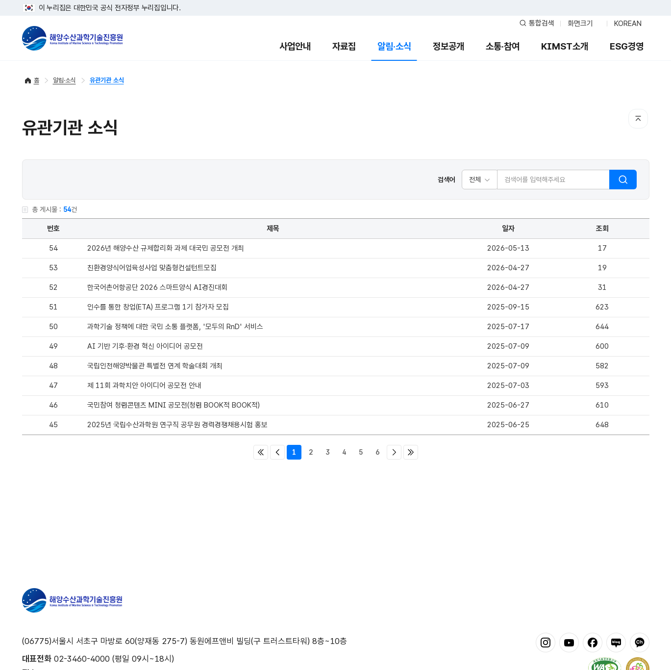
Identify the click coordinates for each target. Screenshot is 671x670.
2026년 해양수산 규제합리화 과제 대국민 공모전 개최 (165, 248)
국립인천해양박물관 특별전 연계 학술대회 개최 (155, 365)
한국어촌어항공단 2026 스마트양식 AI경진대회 (157, 287)
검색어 (446, 179)
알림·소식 (394, 46)
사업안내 (295, 46)
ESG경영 (627, 46)
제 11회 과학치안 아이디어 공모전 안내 (144, 385)
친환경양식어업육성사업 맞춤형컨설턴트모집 (152, 267)
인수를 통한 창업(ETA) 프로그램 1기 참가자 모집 (158, 307)
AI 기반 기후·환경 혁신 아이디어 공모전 (145, 346)
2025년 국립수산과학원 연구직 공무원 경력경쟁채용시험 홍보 (177, 424)
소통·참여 (503, 46)
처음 (260, 452)
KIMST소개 (564, 46)
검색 (623, 179)
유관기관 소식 (107, 80)
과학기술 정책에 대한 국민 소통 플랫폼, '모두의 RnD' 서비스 (175, 326)
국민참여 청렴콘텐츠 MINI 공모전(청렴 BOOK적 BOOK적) (173, 405)
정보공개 (448, 46)
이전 (277, 452)
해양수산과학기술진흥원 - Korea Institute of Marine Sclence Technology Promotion (72, 38)
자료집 (344, 46)
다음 (394, 452)
